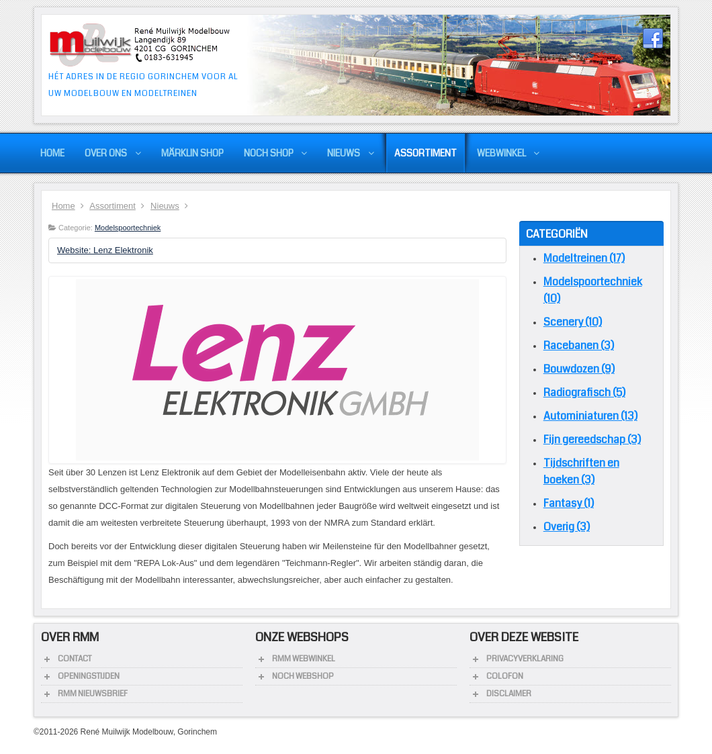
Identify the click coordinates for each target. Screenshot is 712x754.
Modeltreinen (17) (584, 258)
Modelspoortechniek (128, 228)
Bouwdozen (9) (579, 369)
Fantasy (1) (568, 503)
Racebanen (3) (578, 345)
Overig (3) (566, 526)
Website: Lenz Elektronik (105, 250)
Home (63, 206)
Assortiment (112, 206)
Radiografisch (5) (584, 392)
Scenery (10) (572, 322)
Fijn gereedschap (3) (592, 439)
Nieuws (164, 206)
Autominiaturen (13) (590, 416)
